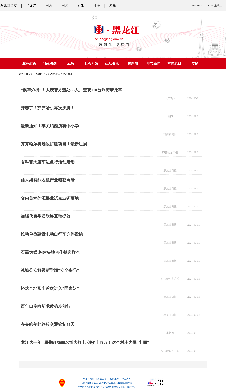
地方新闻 (67, 74)
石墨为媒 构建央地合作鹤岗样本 (50, 252)
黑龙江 (31, 6)
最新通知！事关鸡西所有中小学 (50, 126)
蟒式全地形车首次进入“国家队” (50, 288)
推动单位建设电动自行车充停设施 (52, 234)
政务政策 (29, 63)
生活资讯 (112, 63)
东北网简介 (88, 378)
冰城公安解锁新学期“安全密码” (50, 270)
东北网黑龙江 (53, 74)
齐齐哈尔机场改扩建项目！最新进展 (54, 144)
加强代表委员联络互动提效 (45, 216)
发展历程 (101, 378)
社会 (96, 6)
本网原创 (174, 63)
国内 (48, 6)
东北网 (39, 74)
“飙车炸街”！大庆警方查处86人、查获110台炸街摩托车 (71, 90)
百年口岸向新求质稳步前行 (45, 306)
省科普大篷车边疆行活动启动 (48, 162)
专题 (195, 63)
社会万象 (91, 63)
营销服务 (114, 378)
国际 (64, 6)
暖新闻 (133, 63)
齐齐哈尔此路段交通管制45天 (48, 324)
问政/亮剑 (50, 63)
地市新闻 (153, 63)
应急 (112, 6)
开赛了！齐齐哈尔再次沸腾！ (48, 108)
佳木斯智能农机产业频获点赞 (48, 180)
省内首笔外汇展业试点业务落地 (50, 198)
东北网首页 (8, 6)
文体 (80, 6)
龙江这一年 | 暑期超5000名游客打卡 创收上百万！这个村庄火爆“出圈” (85, 342)
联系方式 (126, 378)
